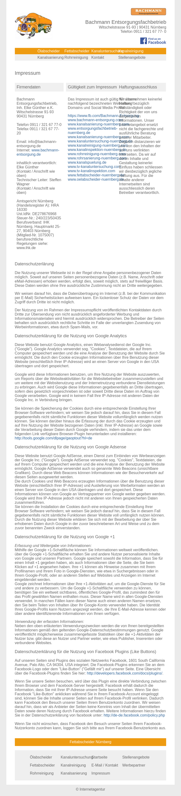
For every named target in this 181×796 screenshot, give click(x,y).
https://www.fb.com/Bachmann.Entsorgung (103, 116)
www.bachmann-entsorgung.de (38, 152)
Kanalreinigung (131, 51)
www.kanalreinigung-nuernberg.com (98, 145)
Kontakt (97, 57)
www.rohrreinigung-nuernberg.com (97, 154)
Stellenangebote (132, 57)
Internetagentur (92, 789)
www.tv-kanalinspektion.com (91, 171)
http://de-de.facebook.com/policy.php (134, 715)
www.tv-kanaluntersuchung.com (94, 167)
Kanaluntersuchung (107, 51)
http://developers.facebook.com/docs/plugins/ (124, 673)
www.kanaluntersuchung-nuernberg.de (100, 141)
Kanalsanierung (50, 57)
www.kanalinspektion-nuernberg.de (97, 150)
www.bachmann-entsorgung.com (95, 120)
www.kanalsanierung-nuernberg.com (98, 124)
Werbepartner (133, 765)
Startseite (99, 757)
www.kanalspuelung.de (87, 162)
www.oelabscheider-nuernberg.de (96, 179)
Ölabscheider (48, 51)
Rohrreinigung (76, 57)
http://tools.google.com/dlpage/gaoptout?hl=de (53, 438)
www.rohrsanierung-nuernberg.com (97, 158)
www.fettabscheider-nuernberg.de (96, 175)
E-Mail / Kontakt (104, 765)
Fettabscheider (76, 51)
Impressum (100, 773)
